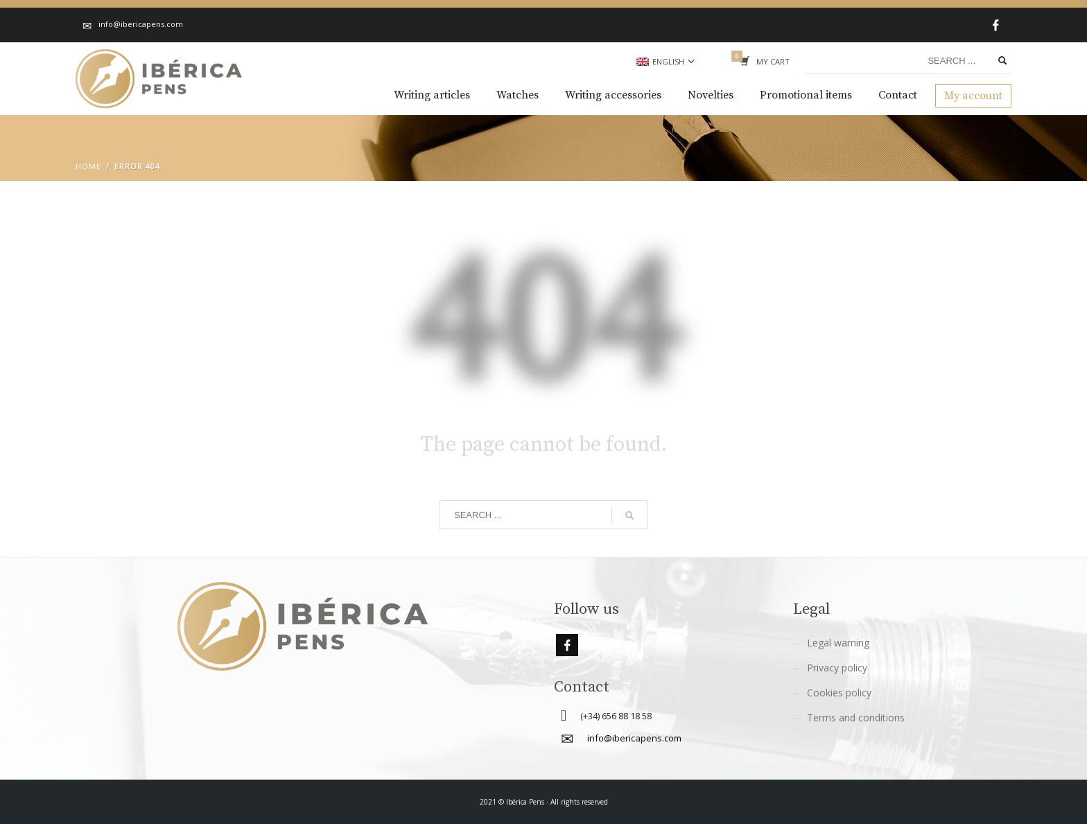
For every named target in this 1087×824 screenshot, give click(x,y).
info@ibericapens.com (634, 738)
